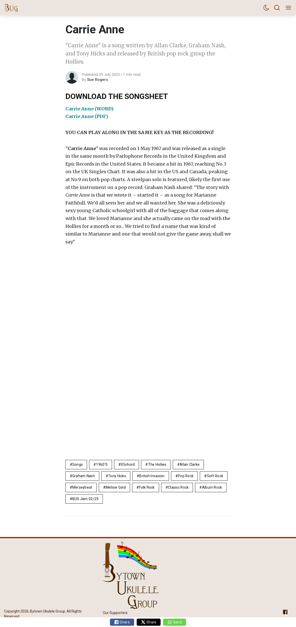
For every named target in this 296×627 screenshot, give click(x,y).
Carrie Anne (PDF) (86, 116)
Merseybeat (82, 487)
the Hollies (157, 464)
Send (174, 622)
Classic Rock (178, 487)
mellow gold (116, 487)
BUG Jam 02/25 (85, 499)
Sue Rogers (97, 79)
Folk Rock (147, 487)
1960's (102, 464)
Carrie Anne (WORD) (89, 109)
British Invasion (151, 476)
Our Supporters (115, 612)
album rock (212, 487)
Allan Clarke (190, 464)
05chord (128, 464)
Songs (77, 464)
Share (122, 622)
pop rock (185, 476)
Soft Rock (215, 476)
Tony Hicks (117, 476)
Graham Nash (83, 476)
